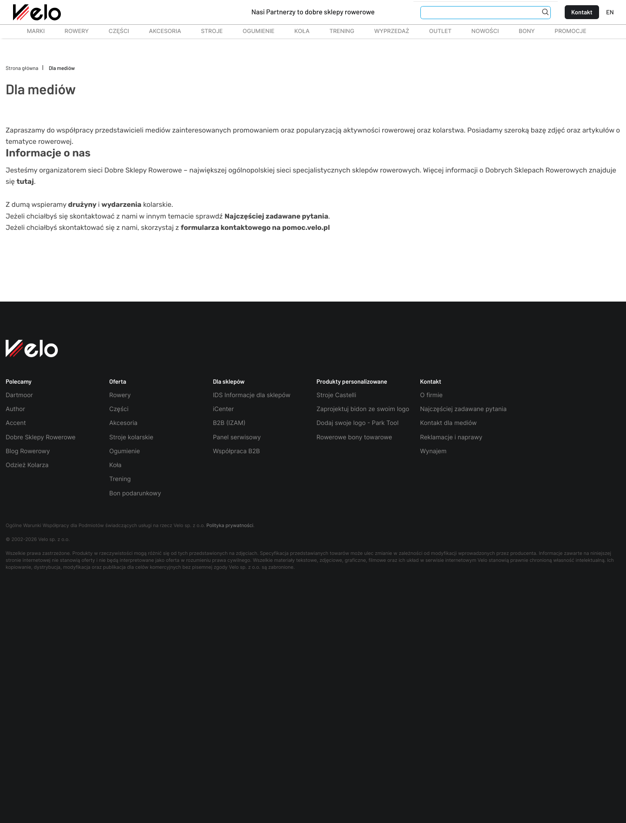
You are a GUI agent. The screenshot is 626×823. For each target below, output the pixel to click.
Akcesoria (160, 31)
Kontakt (582, 12)
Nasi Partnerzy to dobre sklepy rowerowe (313, 12)
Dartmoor (19, 395)
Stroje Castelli (336, 395)
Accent (16, 423)
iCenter (223, 409)
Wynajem (433, 451)
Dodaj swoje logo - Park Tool (357, 423)
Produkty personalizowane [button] (351, 381)
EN (610, 12)
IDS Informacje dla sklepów (251, 395)
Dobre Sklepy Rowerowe (41, 437)
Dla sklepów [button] (229, 381)
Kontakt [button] (430, 381)
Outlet (435, 31)
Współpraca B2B (236, 451)
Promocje (570, 31)
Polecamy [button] (19, 381)
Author (15, 409)
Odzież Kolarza (27, 465)
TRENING (337, 31)
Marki (32, 31)
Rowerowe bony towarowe (354, 437)
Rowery (72, 31)
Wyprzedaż (387, 31)
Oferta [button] (117, 381)
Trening (120, 479)
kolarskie (136, 204)
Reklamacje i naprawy (451, 437)
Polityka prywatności (229, 525)
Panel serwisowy (237, 437)
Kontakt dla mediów (448, 423)
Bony (527, 31)
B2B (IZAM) (229, 423)
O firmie (431, 395)
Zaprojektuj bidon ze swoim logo (362, 409)
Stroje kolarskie (131, 437)
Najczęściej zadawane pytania (463, 409)
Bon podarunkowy (135, 493)
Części (114, 31)
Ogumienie (254, 31)
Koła (299, 31)
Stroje (207, 31)
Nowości (485, 31)
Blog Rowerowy (28, 451)
